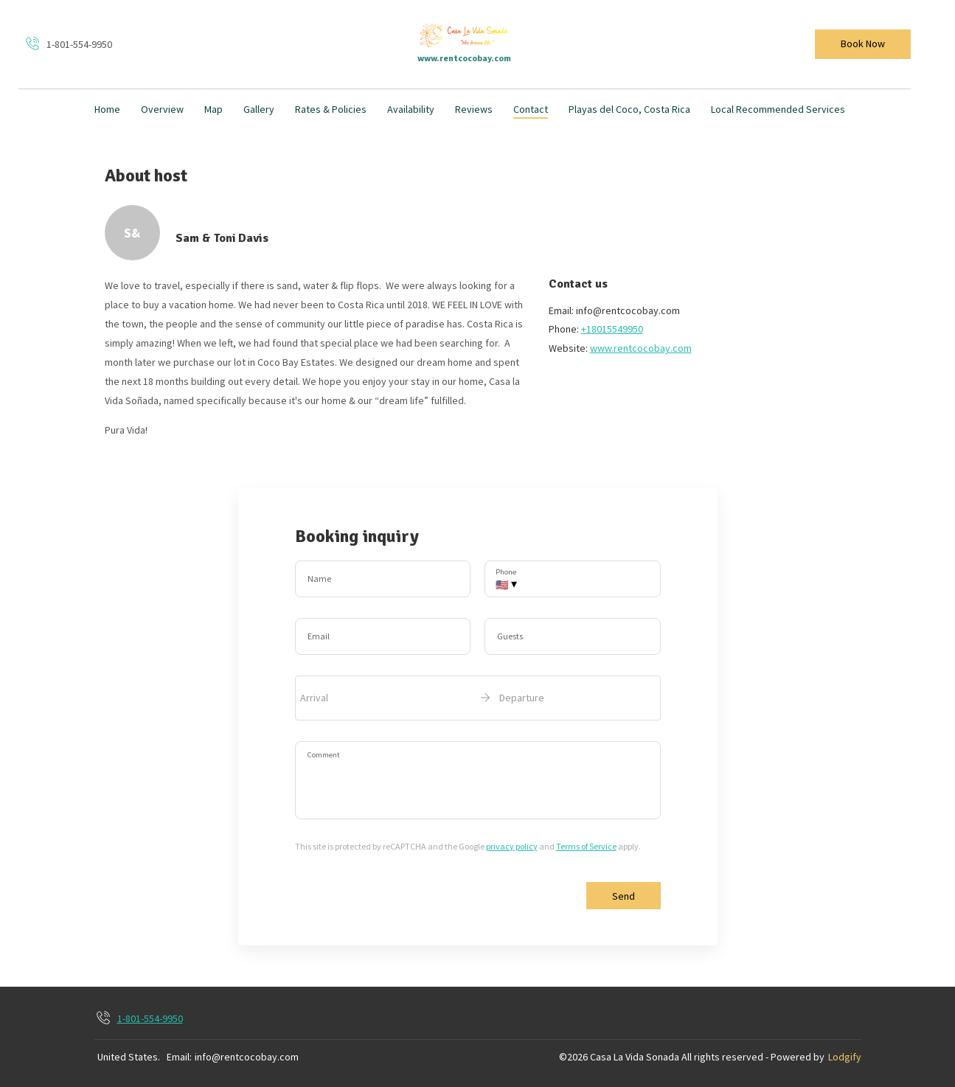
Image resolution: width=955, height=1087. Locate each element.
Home (107, 109)
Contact (530, 109)
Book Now (863, 43)
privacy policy (512, 846)
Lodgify (844, 1056)
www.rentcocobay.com (641, 348)
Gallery (258, 109)
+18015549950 (612, 329)
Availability (410, 109)
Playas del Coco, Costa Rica (629, 109)
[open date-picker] (478, 698)
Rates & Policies (331, 109)
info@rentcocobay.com (247, 1056)
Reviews (474, 109)
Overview (162, 109)
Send (623, 896)
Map (213, 109)
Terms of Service (586, 846)
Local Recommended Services (778, 109)
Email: (179, 1056)
